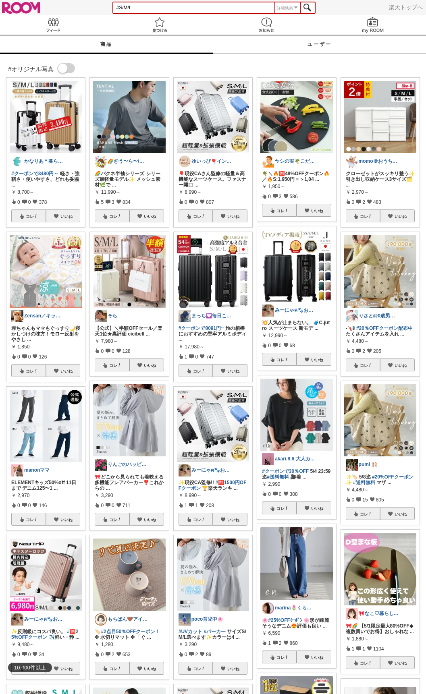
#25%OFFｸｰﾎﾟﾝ (285, 620)
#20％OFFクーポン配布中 (384, 328)
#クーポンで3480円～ (34, 173)
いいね (66, 216)
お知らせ (266, 25)
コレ (32, 216)
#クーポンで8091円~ (201, 328)
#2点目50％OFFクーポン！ (130, 631)
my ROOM (373, 25)
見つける (159, 25)
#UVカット (190, 631)
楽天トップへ (406, 7)
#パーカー (215, 631)
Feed (53, 25)
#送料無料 (278, 477)
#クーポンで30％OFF (285, 471)
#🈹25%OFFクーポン (45, 634)
